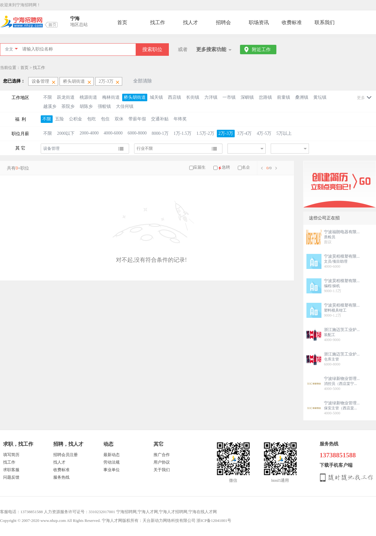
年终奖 (180, 119)
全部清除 (142, 80)
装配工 (329, 335)
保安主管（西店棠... (340, 408)
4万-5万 (264, 133)
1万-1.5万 (182, 133)
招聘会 (223, 22)
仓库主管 (331, 359)
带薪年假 (137, 119)
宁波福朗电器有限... (342, 231)
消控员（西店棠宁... (340, 383)
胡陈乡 (86, 106)
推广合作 (162, 454)
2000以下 (66, 133)
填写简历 (11, 454)
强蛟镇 (104, 106)
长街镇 (192, 97)
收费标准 (292, 22)
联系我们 (325, 22)
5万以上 (284, 133)
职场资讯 (259, 22)
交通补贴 (160, 119)
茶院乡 (68, 106)
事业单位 (111, 469)
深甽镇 (247, 97)
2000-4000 (89, 133)
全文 (9, 49)
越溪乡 (49, 106)
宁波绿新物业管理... (342, 378)
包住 (105, 119)
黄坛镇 (319, 97)
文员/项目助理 (335, 261)
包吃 (91, 119)
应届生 (199, 167)
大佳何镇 (124, 106)
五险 (59, 119)
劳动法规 (111, 462)
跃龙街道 (66, 97)
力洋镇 (210, 97)
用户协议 (162, 462)
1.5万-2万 (205, 133)
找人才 (190, 22)
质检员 (329, 237)
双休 (119, 119)
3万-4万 (244, 133)
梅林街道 (111, 97)
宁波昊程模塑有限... (342, 256)
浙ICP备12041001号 (213, 520)
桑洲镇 (301, 97)
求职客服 (11, 469)
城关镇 (156, 97)
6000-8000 (137, 133)
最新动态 (111, 454)
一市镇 (229, 97)
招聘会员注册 (65, 454)
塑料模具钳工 (335, 310)
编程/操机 (332, 286)
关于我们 (162, 469)
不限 (47, 97)
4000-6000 (113, 133)
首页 (122, 22)
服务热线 (61, 477)
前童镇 (283, 97)
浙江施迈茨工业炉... (342, 329)
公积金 (75, 119)
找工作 (157, 22)
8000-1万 (160, 133)
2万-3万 (225, 133)
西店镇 (174, 97)
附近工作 (261, 49)
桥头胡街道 (135, 97)
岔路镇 (265, 97)
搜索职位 (152, 49)
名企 (246, 167)
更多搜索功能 (211, 49)
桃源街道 (88, 97)
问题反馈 (11, 477)
